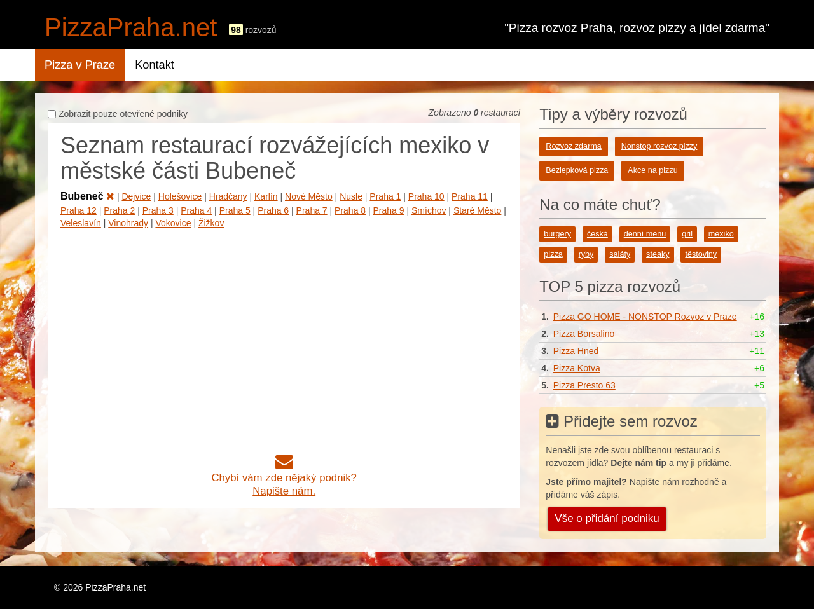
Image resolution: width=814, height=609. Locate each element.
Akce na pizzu (652, 170)
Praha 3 (158, 210)
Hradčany (228, 196)
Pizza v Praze (80, 64)
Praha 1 (385, 196)
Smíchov (428, 210)
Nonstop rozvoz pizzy (659, 146)
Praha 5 (235, 210)
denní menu (645, 233)
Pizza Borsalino (584, 334)
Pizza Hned (576, 351)
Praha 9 (388, 210)
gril (687, 233)
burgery (557, 233)
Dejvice (136, 196)
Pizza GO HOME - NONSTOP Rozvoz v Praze (645, 316)
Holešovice (180, 196)
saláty (619, 254)
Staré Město (477, 210)
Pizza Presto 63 (584, 385)
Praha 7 (312, 210)
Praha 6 (273, 210)
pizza (553, 254)
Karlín (266, 196)
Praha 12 (78, 210)
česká (597, 233)
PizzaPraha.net (131, 27)
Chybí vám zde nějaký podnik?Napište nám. (284, 477)
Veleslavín (80, 223)
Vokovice (173, 223)
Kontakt (154, 64)
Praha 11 (470, 196)
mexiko (721, 233)
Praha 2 (119, 210)
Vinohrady (128, 223)
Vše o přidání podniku (607, 518)
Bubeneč (87, 196)
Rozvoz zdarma (574, 146)
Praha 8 (350, 210)
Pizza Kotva (576, 368)
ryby (586, 254)
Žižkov (211, 223)
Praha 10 (426, 196)
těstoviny (701, 254)
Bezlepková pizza (577, 170)
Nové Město (309, 196)
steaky (657, 254)
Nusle (351, 196)
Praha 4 (196, 210)
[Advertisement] (283, 325)
